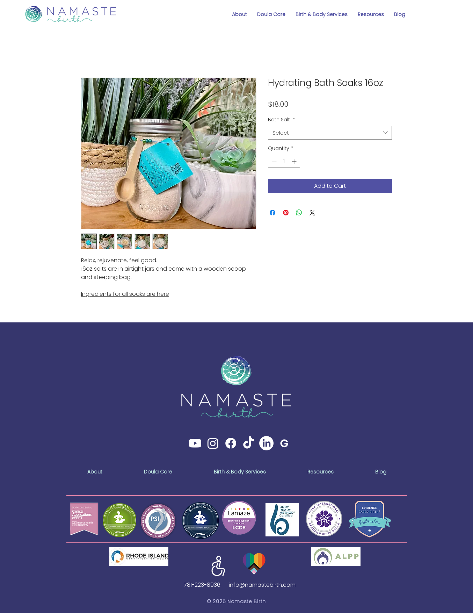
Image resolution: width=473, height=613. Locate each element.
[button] (239, 11)
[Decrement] (273, 161)
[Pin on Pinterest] (286, 212)
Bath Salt (281, 119)
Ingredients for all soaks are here (125, 294)
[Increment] (294, 161)
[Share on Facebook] (272, 212)
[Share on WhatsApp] (299, 212)
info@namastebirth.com (262, 585)
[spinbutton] (284, 161)
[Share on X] (312, 212)
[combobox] (330, 133)
